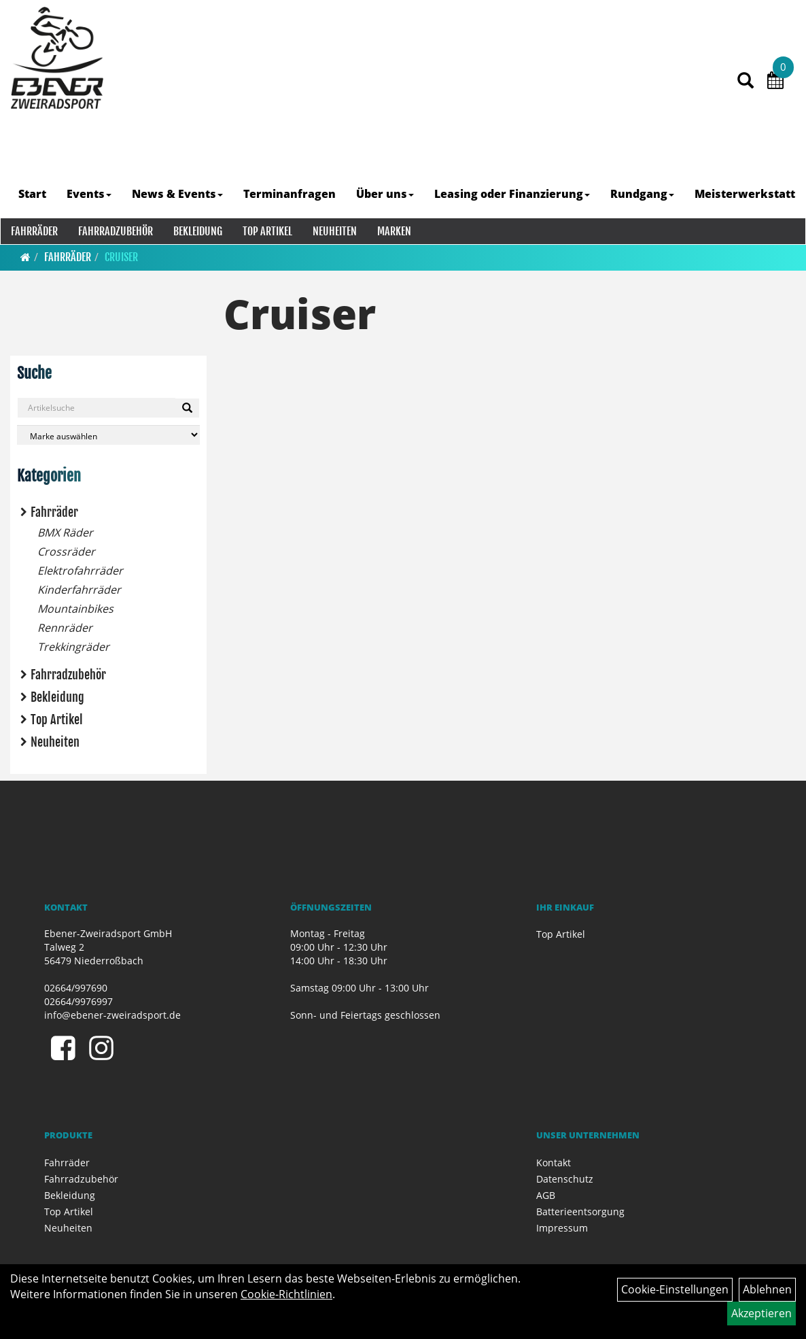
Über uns (386, 193)
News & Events (178, 193)
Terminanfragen (290, 193)
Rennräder (64, 627)
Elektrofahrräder (80, 570)
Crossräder (66, 551)
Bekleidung (197, 231)
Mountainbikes (75, 608)
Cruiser (121, 257)
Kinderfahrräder (79, 589)
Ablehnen (767, 1289)
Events (89, 193)
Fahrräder (33, 231)
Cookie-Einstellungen (675, 1289)
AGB (545, 1195)
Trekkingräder (73, 646)
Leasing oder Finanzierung (513, 193)
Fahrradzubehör (114, 231)
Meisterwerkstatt (745, 193)
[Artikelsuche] (744, 93)
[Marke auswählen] (108, 435)
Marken (393, 231)
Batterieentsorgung (580, 1211)
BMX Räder (65, 532)
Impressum (562, 1227)
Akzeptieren (761, 1313)
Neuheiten (334, 231)
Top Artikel (267, 231)
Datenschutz (564, 1178)
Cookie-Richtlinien (286, 1294)
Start (33, 193)
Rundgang (643, 193)
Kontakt (553, 1162)
